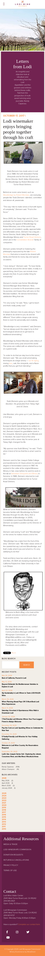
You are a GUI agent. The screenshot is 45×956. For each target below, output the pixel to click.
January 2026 (9, 788)
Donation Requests (13, 855)
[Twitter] (28, 932)
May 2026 (8, 781)
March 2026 (9, 786)
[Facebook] (7, 932)
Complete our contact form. (29, 924)
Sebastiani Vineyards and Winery (24, 473)
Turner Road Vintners (32, 237)
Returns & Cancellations (16, 860)
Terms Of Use (10, 870)
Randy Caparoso (11, 767)
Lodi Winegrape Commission (22, 4)
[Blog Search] (10, 665)
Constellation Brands (25, 240)
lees (10, 363)
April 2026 (8, 783)
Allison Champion (11, 769)
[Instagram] (17, 932)
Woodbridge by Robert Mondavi (16, 195)
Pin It (13, 653)
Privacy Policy (10, 865)
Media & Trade (10, 844)
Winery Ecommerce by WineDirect (22, 952)
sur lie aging (34, 360)
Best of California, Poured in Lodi (14, 678)
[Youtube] (7, 937)
